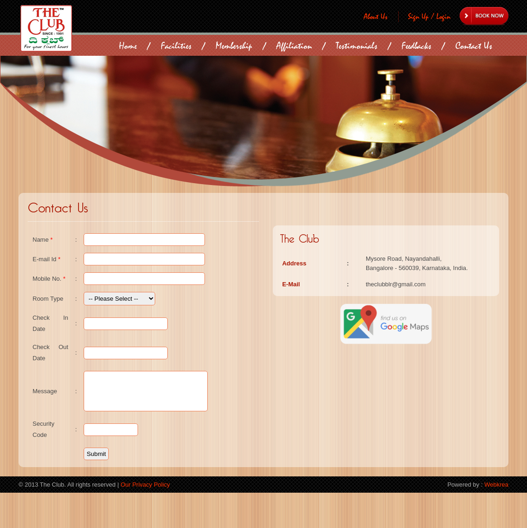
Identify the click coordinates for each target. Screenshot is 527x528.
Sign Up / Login (429, 17)
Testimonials (356, 46)
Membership (234, 46)
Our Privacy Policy (145, 519)
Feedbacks (416, 46)
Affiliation (294, 46)
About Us (376, 17)
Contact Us (473, 46)
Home (128, 46)
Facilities (176, 46)
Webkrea (496, 519)
